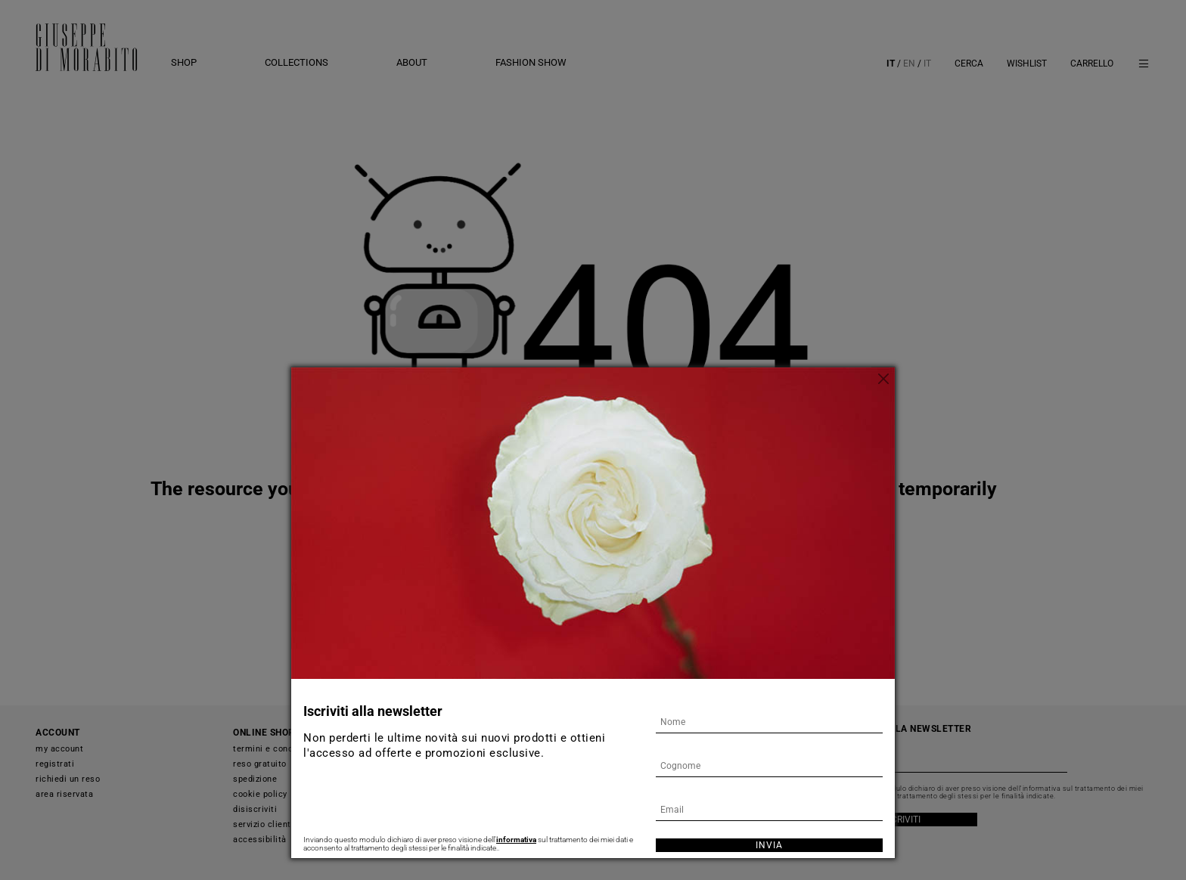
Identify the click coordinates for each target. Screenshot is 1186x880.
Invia (769, 845)
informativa (516, 839)
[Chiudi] (883, 378)
